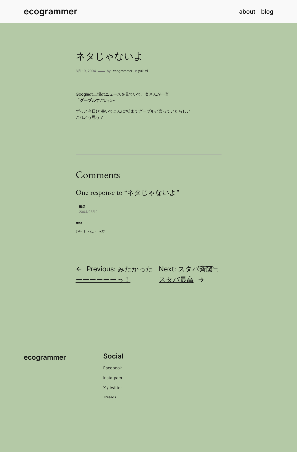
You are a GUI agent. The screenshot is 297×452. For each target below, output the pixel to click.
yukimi (143, 71)
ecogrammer (50, 11)
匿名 (82, 206)
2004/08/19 (88, 212)
